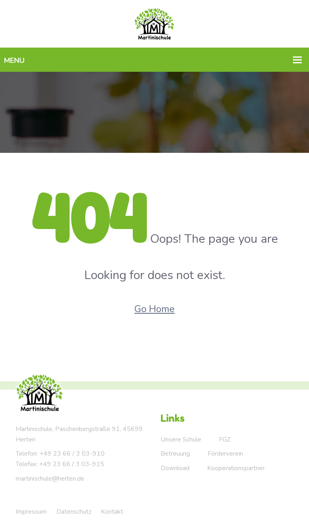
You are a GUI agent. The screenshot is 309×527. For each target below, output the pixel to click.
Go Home (154, 308)
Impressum (31, 511)
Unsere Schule (181, 439)
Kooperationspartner (236, 468)
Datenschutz (73, 511)
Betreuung (175, 453)
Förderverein (225, 453)
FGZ (225, 439)
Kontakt (112, 511)
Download (175, 468)
